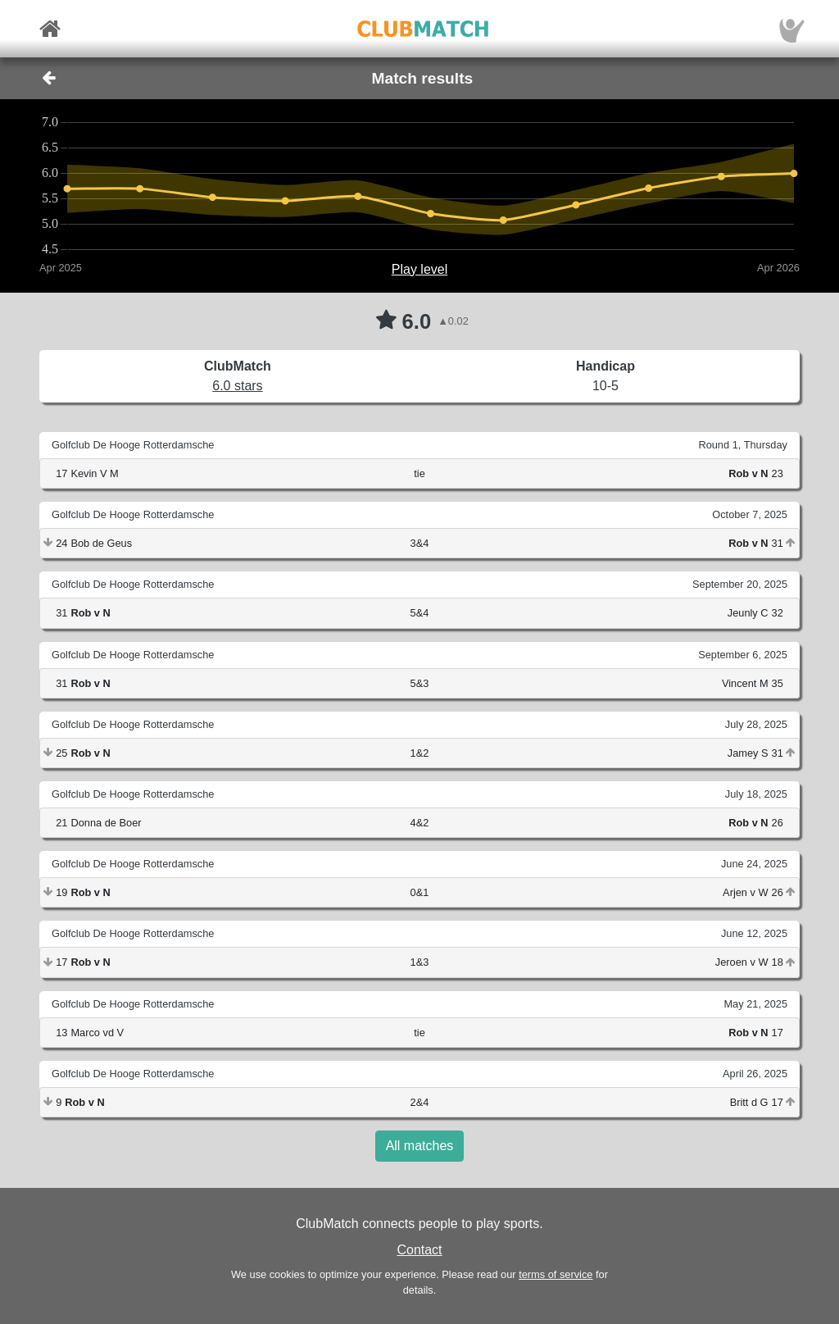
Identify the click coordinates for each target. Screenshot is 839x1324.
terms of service (555, 1274)
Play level (419, 269)
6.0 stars (237, 386)
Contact (419, 1250)
